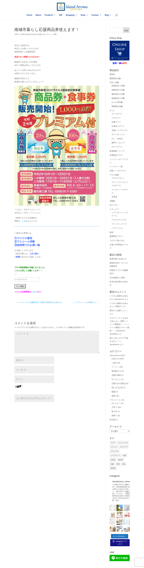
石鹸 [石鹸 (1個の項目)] (112, 464)
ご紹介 (114, 363)
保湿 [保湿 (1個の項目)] (124, 455)
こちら (25, 221)
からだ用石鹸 (117, 102)
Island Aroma (31, 34)
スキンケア (114, 209)
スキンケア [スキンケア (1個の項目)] (124, 446)
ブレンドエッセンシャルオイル (120, 183)
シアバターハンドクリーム (120, 214)
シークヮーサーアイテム (119, 161)
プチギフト (116, 118)
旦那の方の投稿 (118, 383)
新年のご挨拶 (115, 310)
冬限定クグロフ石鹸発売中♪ (119, 271)
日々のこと (116, 379)
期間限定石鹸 (115, 78)
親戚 (113, 391)
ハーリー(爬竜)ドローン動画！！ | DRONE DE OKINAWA (119, 329)
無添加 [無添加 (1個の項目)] (120, 459)
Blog (107, 15)
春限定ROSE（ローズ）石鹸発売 (119, 264)
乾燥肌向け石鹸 (118, 85)
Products (49, 15)
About (38, 15)
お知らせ (41, 34)
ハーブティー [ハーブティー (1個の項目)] (115, 455)
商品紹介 (115, 371)
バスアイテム (117, 228)
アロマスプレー (118, 178)
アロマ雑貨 (114, 175)
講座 (113, 396)
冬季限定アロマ (116, 155)
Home (29, 15)
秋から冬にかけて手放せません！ (119, 339)
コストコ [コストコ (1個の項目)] (114, 446)
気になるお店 (117, 387)
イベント (115, 367)
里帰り (114, 415)
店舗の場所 (116, 375)
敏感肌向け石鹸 (118, 98)
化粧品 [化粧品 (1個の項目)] (113, 459)
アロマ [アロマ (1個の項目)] (113, 442)
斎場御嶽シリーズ (117, 151)
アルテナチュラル (119, 219)
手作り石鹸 (114, 82)
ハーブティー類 (116, 166)
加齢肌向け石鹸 (118, 90)
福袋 (111, 232)
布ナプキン (114, 205)
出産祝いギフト (118, 126)
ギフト (112, 110)
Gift (60, 15)
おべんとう (116, 403)
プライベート (115, 400)
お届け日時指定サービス (119, 246)
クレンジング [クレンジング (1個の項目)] (123, 442)
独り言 (114, 411)
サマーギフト (117, 147)
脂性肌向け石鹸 (118, 94)
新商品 (112, 74)
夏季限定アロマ (116, 236)
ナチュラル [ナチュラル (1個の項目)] (115, 451)
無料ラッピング (118, 142)
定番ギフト (116, 122)
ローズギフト (117, 114)
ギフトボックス (118, 134)
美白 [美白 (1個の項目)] (123, 464)
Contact (95, 15)
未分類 (112, 419)
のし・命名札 (117, 138)
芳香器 (114, 197)
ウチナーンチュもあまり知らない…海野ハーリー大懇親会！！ (119, 321)
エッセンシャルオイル (120, 191)
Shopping (70, 15)
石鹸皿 (112, 201)
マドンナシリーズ (119, 224)
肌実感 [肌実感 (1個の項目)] (113, 468)
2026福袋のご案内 (117, 277)
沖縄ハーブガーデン (120, 130)
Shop (83, 15)
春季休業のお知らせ (118, 259)
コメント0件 (51, 34)
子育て (114, 407)
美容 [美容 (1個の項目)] (118, 464)
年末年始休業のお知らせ (119, 283)
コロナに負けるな (117, 240)
